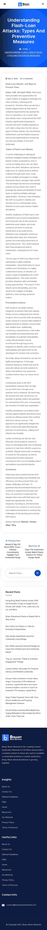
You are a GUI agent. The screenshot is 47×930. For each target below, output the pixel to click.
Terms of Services (10, 827)
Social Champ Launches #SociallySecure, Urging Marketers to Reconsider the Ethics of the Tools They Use (23, 713)
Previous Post (13, 549)
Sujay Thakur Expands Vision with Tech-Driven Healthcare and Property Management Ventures (22, 700)
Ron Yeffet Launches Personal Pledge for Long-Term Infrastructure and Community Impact (23, 649)
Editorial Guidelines (10, 797)
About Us (6, 786)
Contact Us (7, 791)
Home (23, 49)
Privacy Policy (8, 822)
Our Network (7, 817)
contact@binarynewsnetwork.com (21, 905)
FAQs (4, 802)
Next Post (34, 552)
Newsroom (6, 812)
